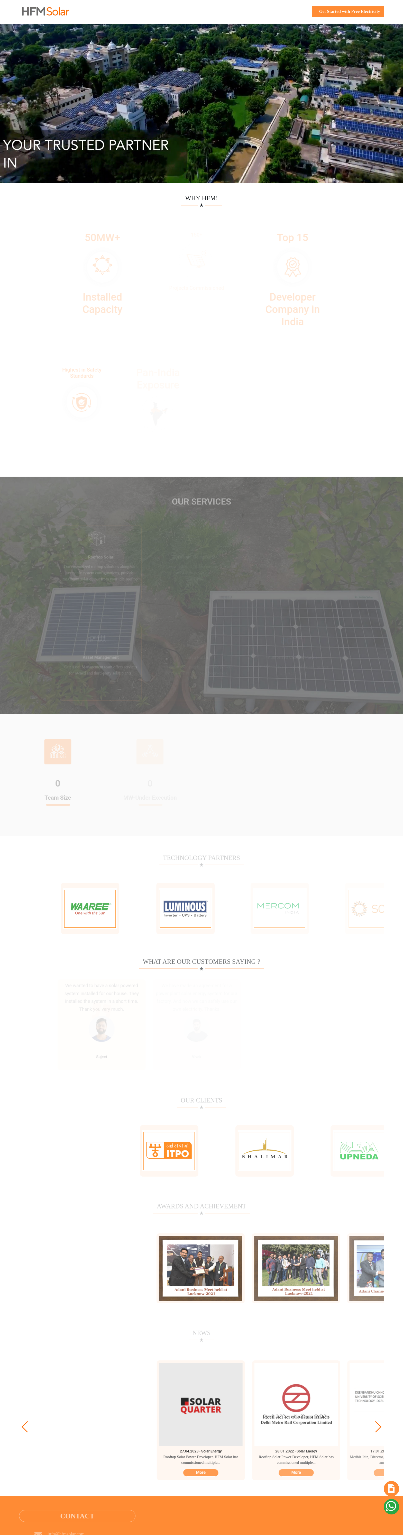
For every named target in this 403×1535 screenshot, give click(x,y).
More (196, 1472)
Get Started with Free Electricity (348, 11)
